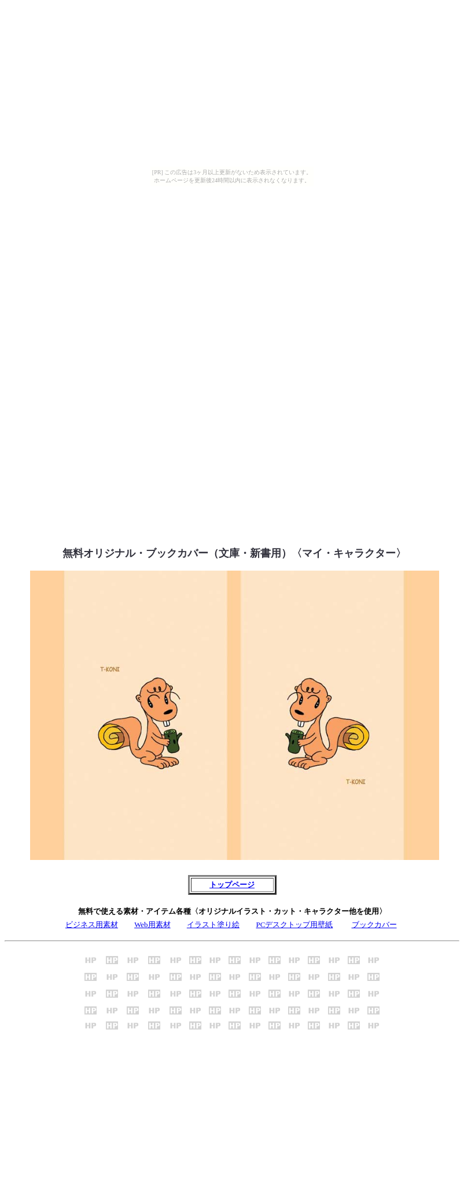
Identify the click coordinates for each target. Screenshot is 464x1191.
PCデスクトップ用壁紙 (294, 924)
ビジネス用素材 (91, 924)
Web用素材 (152, 924)
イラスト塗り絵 (213, 924)
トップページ (232, 884)
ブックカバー (374, 924)
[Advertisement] (232, 277)
